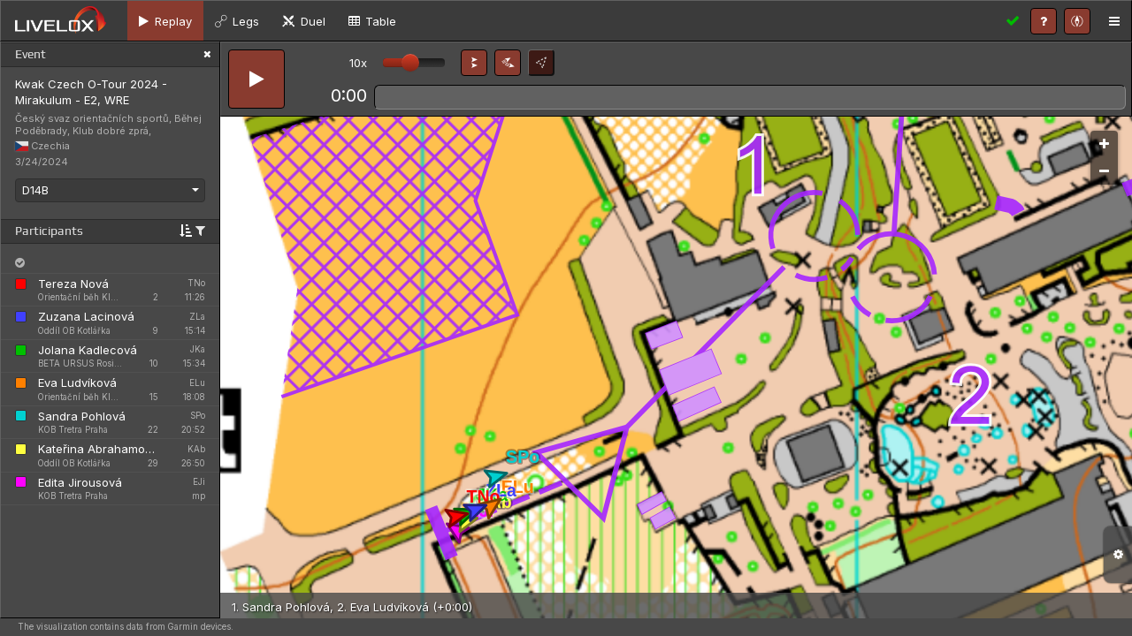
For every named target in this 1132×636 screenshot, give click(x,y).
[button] (474, 62)
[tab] (165, 21)
